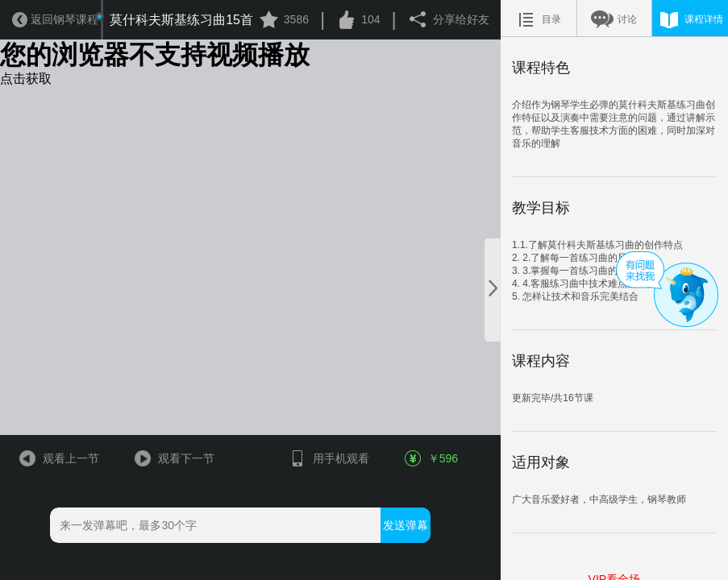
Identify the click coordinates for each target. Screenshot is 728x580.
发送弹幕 (405, 525)
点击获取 (26, 78)
